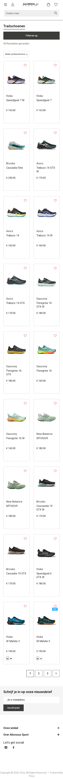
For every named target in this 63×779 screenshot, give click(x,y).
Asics (39, 163)
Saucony (41, 298)
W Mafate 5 (13, 641)
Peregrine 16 (44, 370)
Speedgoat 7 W (15, 100)
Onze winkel (31, 728)
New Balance (44, 433)
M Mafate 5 (43, 641)
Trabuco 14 (12, 235)
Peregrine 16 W (15, 438)
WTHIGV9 (42, 438)
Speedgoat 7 (44, 100)
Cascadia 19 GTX (16, 573)
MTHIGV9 (12, 506)
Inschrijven (13, 707)
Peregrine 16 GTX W (44, 304)
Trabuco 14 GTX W (45, 169)
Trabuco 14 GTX (15, 303)
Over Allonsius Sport (31, 734)
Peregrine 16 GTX (14, 372)
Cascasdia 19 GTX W (44, 507)
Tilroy (31, 776)
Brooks (10, 163)
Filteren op (31, 35)
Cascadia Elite (14, 167)
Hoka (9, 95)
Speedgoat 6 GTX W (44, 575)
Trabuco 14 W (44, 235)
